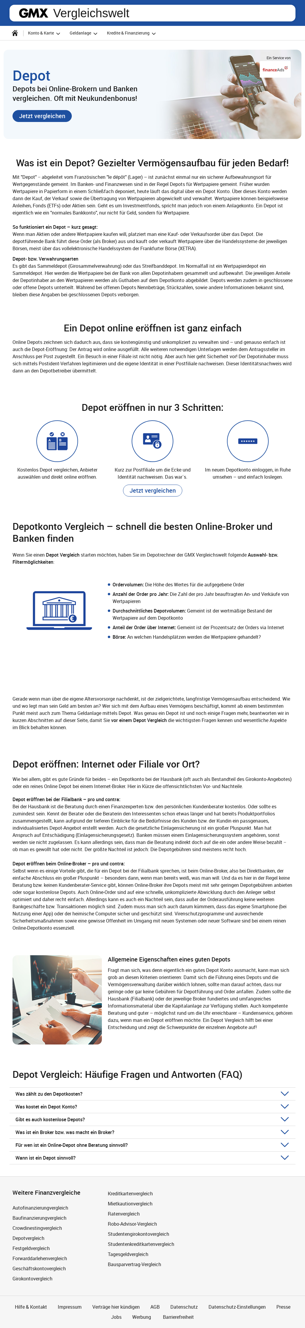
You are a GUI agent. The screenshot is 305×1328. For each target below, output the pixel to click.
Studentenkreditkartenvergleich (141, 1244)
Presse (283, 1307)
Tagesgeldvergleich (128, 1254)
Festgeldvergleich (31, 1248)
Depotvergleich (28, 1238)
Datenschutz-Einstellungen (237, 1307)
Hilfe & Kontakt (31, 1307)
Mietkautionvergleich (130, 1203)
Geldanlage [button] (84, 33)
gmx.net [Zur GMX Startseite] (33, 13)
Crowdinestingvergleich (37, 1228)
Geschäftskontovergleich (39, 1268)
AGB (155, 1307)
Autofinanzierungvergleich (40, 1208)
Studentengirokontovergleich (138, 1234)
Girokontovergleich (32, 1278)
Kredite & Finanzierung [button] (132, 33)
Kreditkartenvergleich (130, 1193)
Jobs (116, 1317)
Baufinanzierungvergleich (39, 1218)
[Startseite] (15, 33)
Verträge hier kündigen (116, 1307)
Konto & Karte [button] (45, 33)
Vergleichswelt (91, 13)
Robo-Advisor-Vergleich (132, 1224)
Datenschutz (184, 1307)
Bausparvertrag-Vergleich (134, 1264)
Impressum (70, 1307)
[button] (42, 116)
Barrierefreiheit (178, 1317)
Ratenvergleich (124, 1213)
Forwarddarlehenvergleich (40, 1258)
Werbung (141, 1317)
